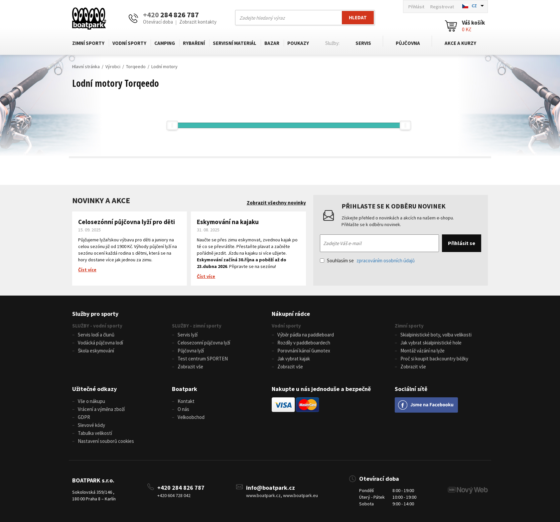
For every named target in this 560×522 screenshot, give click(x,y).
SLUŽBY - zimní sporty (196, 326)
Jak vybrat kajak (293, 358)
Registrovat (442, 7)
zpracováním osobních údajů (385, 260)
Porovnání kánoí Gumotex (303, 350)
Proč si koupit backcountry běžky (434, 358)
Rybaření (194, 43)
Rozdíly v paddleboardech (303, 342)
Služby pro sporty (95, 314)
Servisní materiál (234, 43)
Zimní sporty (88, 43)
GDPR (84, 417)
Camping (164, 43)
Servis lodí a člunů (96, 334)
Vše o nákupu (91, 401)
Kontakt (186, 401)
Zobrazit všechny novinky (276, 202)
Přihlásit (416, 7)
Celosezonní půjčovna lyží (204, 342)
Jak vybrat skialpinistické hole (431, 342)
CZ (474, 6)
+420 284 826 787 (181, 487)
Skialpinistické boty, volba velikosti (436, 334)
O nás (183, 409)
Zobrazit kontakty (197, 22)
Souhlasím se (367, 260)
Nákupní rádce (291, 314)
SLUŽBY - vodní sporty (97, 326)
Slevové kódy (91, 425)
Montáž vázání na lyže (422, 350)
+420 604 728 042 (174, 495)
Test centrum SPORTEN (203, 358)
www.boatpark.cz (263, 495)
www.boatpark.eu (300, 495)
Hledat (358, 17)
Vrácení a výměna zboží (101, 409)
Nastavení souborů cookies (106, 441)
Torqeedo (136, 66)
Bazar (271, 43)
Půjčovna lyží (191, 350)
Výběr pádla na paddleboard (305, 334)
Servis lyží (188, 334)
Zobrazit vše (190, 366)
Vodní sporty (129, 43)
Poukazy (298, 43)
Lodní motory (164, 66)
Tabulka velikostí (95, 433)
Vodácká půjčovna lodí (100, 342)
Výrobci (112, 66)
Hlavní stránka (86, 66)
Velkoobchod (191, 417)
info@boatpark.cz (270, 487)
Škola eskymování (96, 350)
